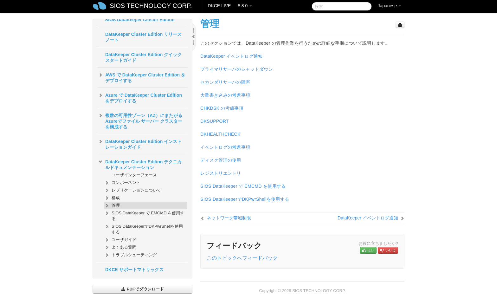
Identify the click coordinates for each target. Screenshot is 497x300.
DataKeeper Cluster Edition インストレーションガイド (140, 144)
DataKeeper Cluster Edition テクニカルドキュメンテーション (140, 164)
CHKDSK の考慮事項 (221, 108)
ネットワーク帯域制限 (229, 217)
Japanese (389, 5)
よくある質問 (120, 247)
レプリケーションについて (132, 190)
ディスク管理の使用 (220, 160)
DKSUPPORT (214, 121)
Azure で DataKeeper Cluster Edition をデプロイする (140, 97)
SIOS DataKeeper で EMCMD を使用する (144, 215)
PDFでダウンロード (142, 289)
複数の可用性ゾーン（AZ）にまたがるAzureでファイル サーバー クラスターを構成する (140, 120)
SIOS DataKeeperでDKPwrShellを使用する (143, 228)
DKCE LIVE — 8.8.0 (230, 5)
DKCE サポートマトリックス (134, 269)
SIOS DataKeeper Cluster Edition (140, 19)
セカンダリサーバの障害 (225, 82)
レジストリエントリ (220, 173)
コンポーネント (122, 182)
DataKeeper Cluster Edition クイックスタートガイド (143, 57)
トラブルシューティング (130, 255)
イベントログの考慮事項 (225, 147)
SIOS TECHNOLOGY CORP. (151, 5)
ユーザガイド (120, 240)
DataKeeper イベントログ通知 (231, 56)
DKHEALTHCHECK (220, 134)
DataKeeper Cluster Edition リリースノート (143, 37)
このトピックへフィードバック (242, 258)
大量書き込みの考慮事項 (225, 95)
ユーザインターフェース (134, 175)
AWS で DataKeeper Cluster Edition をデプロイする (141, 77)
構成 (112, 198)
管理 (112, 205)
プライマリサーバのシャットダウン (236, 69)
